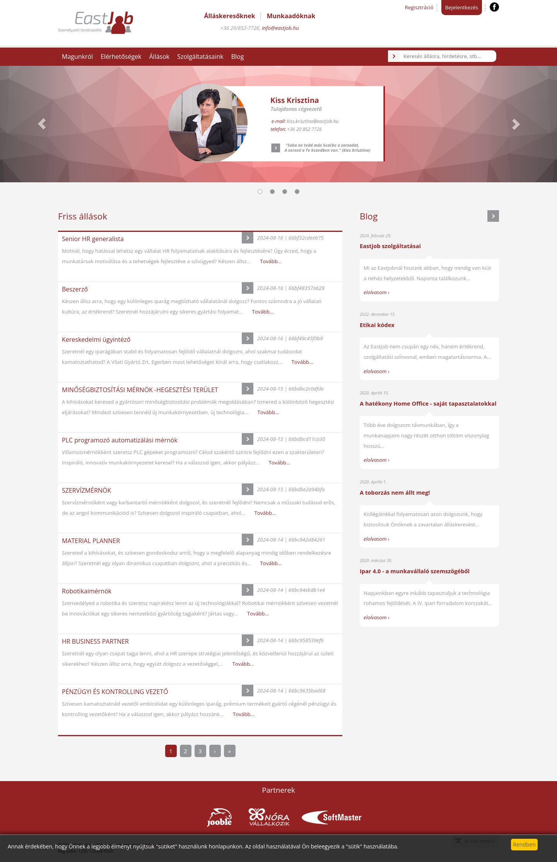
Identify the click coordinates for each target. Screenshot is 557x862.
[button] (42, 124)
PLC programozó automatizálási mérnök (120, 440)
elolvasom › (377, 292)
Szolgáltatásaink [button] (200, 56)
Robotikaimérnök (86, 591)
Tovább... (271, 261)
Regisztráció (419, 7)
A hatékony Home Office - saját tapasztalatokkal (428, 403)
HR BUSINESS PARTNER (95, 641)
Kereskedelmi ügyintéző (96, 339)
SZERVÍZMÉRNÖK (86, 490)
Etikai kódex (377, 325)
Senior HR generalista (93, 239)
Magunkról (77, 56)
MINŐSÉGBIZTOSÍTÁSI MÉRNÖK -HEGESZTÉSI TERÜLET (140, 390)
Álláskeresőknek (229, 16)
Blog (237, 56)
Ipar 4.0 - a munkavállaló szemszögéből (415, 571)
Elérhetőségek (121, 56)
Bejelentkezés (461, 7)
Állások (159, 56)
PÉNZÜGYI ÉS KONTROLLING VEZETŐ (115, 691)
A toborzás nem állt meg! (395, 492)
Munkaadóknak (291, 16)
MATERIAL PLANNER (91, 540)
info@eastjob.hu (280, 27)
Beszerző (75, 289)
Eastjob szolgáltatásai (390, 246)
